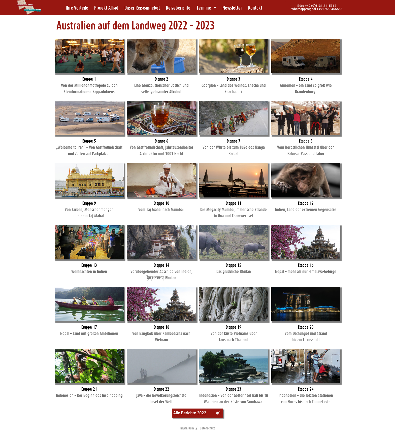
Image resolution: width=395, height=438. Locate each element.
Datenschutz (207, 428)
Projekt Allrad (106, 8)
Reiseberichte (178, 8)
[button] (316, 7)
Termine (206, 8)
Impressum (187, 428)
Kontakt (255, 8)
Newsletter (232, 8)
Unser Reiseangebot (142, 8)
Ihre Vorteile (77, 8)
